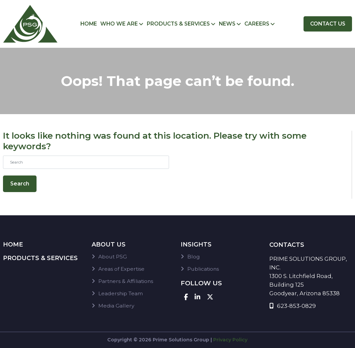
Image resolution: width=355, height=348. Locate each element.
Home (88, 24)
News (227, 24)
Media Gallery (116, 306)
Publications (203, 269)
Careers (256, 24)
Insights (196, 244)
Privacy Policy (230, 340)
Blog (193, 256)
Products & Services (178, 24)
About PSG (112, 256)
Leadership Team (120, 293)
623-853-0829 (292, 306)
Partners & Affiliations (125, 281)
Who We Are (119, 24)
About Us (109, 244)
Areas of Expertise (121, 269)
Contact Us (327, 24)
